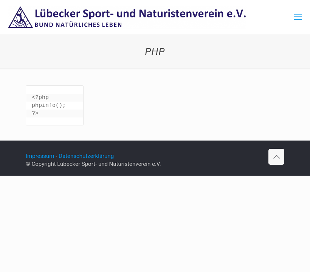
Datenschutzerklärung (86, 156)
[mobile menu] (297, 17)
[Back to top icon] (276, 157)
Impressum (40, 156)
